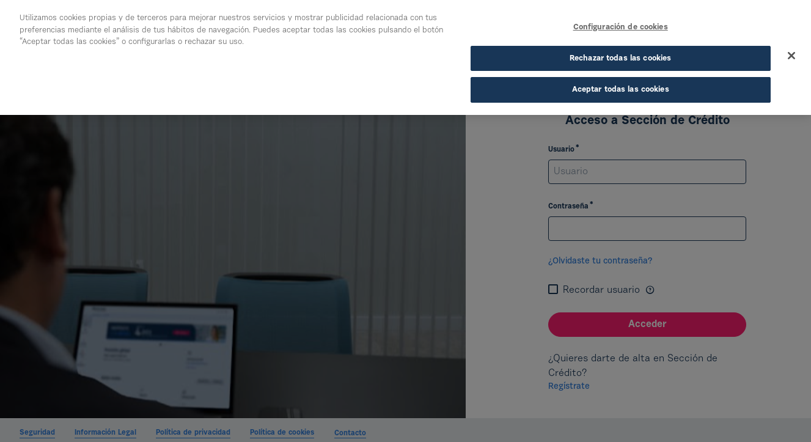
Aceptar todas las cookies (620, 90)
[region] (405, 57)
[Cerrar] (791, 55)
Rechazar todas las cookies (620, 58)
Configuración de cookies (620, 27)
